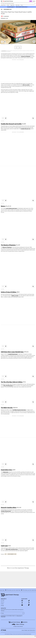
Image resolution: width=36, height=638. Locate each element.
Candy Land (4, 546)
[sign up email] (11, 613)
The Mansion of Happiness (8, 245)
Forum (22, 5)
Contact (2, 603)
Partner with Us (32, 630)
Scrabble (19, 124)
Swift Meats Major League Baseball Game (12, 352)
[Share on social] (19, 47)
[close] (35, 636)
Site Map (2, 605)
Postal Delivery (5, 470)
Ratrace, (3, 206)
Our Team (2, 600)
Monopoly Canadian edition (8, 507)
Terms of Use (19, 615)
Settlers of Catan (15, 295)
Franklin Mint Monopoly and (9, 124)
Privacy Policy (3, 616)
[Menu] (1, 1)
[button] (34, 42)
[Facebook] (22, 603)
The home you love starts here (18, 590)
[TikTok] (29, 600)
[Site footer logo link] (18, 595)
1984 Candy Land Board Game (12, 549)
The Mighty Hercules (6, 407)
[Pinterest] (29, 603)
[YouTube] (22, 605)
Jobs (28, 630)
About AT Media (24, 630)
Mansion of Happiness (7, 247)
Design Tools (12, 5)
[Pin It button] (5, 42)
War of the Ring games (8, 385)
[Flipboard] (29, 605)
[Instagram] (22, 600)
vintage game (5, 472)
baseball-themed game (13, 354)
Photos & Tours (3, 5)
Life (1, 9)
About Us (2, 602)
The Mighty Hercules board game (19, 409)
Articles (8, 5)
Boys (10, 470)
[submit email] (22, 613)
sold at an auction (26, 84)
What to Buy (17, 5)
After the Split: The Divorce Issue (21, 6)
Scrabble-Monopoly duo (25, 128)
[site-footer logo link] (3, 630)
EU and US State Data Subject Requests (26, 634)
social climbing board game (11, 208)
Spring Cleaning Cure (10, 6)
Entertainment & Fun (7, 9)
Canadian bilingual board (6, 511)
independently (4, 50)
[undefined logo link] (8, 1)
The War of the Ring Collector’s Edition (11, 382)
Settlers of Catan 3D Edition (8, 292)
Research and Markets (25, 56)
